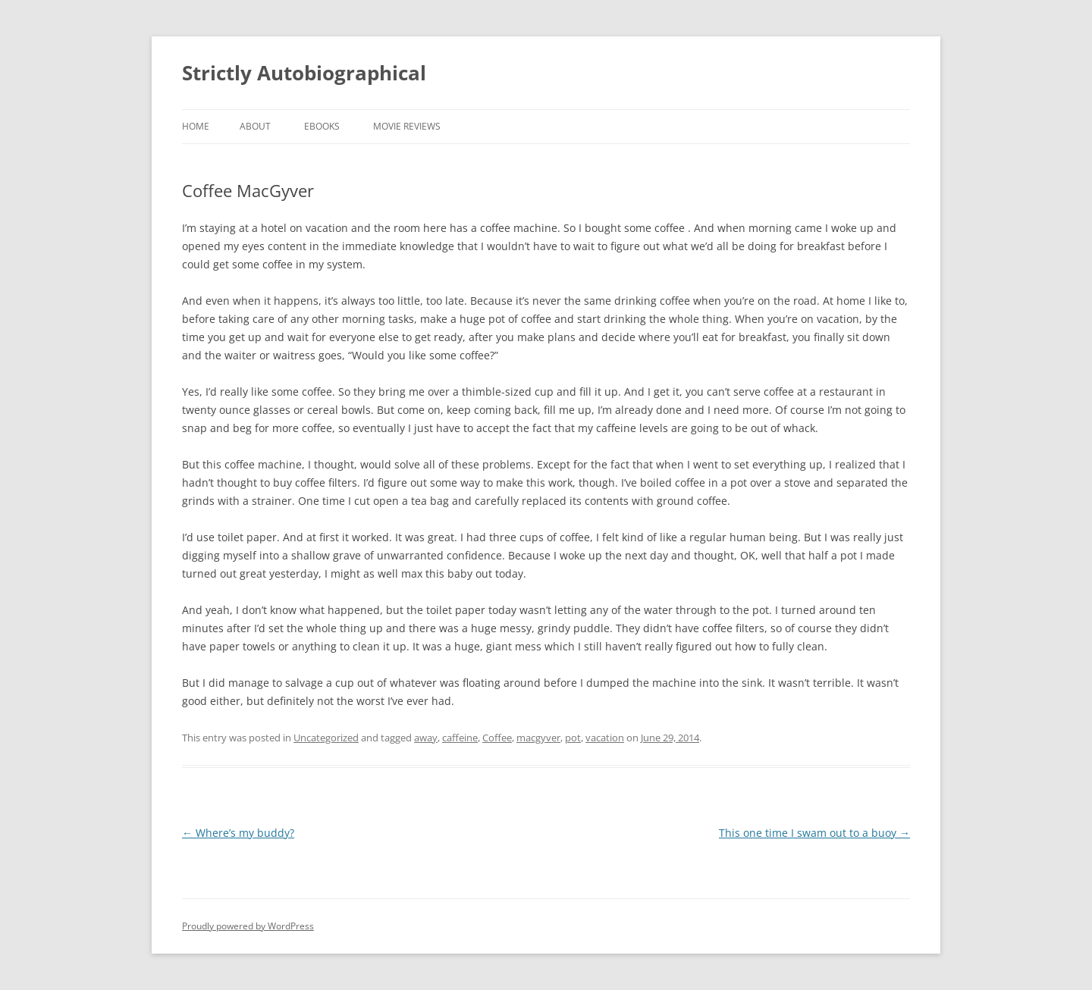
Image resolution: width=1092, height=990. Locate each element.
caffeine (460, 737)
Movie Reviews (407, 126)
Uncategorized (326, 737)
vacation (604, 737)
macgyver (538, 737)
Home (195, 126)
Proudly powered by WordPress (248, 926)
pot (573, 737)
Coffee (497, 737)
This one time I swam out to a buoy (814, 833)
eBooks (322, 126)
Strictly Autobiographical (304, 72)
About (255, 126)
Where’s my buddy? (238, 833)
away (426, 737)
